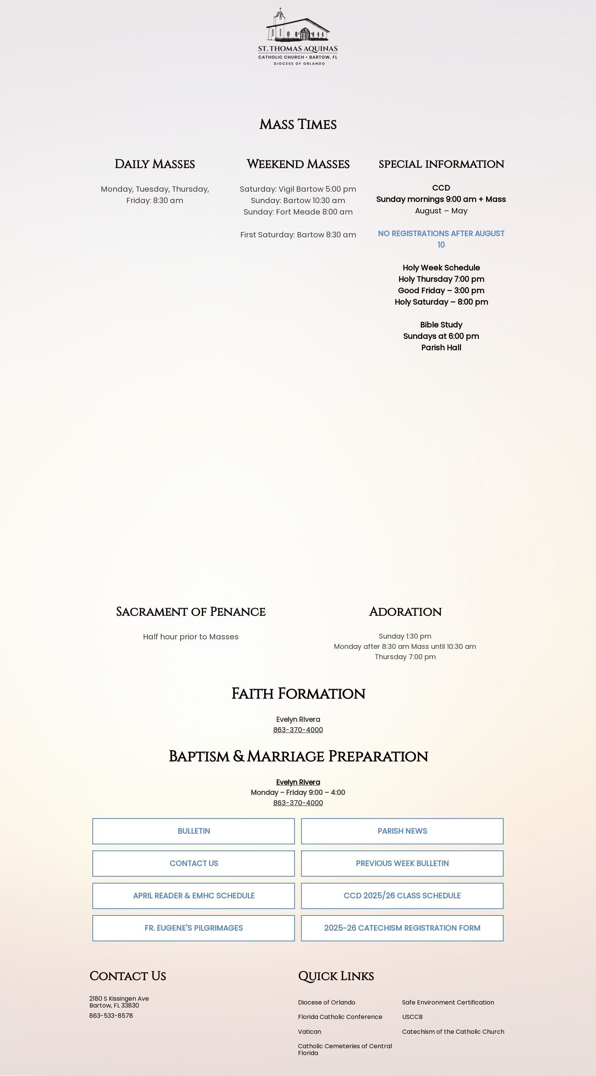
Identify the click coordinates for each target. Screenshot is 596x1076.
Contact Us (194, 863)
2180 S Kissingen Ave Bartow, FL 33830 (119, 1002)
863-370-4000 (298, 729)
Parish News (402, 831)
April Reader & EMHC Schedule (194, 895)
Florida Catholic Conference (340, 1017)
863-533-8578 (111, 1015)
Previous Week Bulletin (402, 863)
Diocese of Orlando (326, 1002)
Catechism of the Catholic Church (453, 1031)
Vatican (309, 1031)
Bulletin (194, 831)
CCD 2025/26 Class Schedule (402, 895)
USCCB (412, 1017)
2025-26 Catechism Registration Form (402, 928)
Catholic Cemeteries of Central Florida (345, 1050)
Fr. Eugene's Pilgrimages (193, 928)
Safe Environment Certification (448, 1002)
